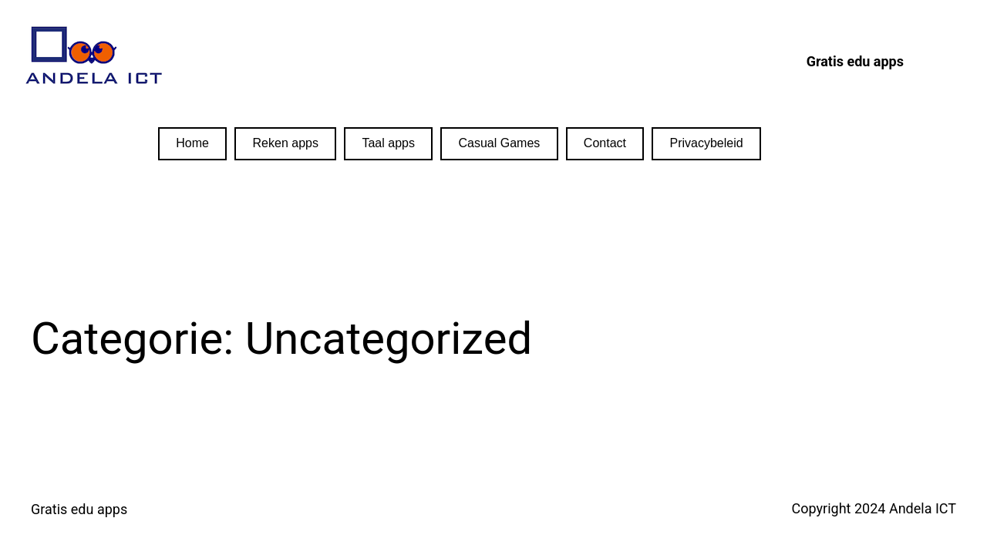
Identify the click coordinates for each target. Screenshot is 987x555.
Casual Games (499, 143)
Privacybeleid (706, 143)
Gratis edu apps (79, 509)
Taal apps (388, 143)
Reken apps (285, 143)
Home (192, 143)
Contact (605, 143)
